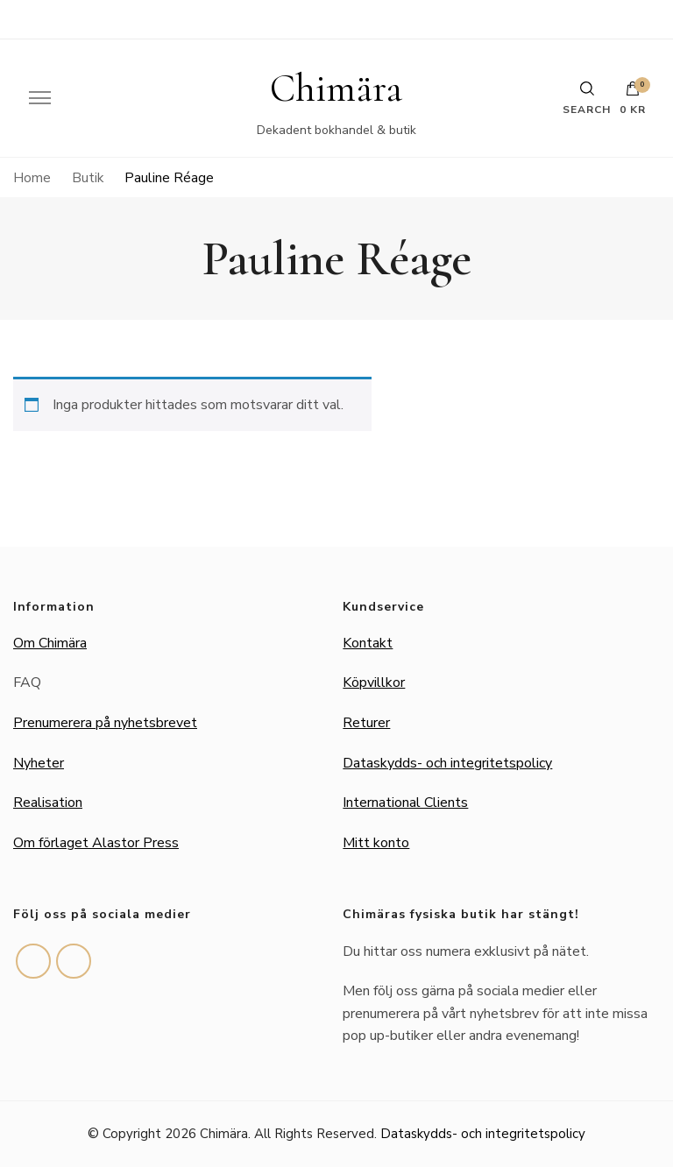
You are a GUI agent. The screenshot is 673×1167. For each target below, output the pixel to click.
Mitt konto (376, 842)
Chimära (336, 88)
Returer (366, 722)
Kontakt (368, 643)
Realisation (47, 802)
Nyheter (38, 763)
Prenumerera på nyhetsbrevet (105, 722)
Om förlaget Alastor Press (96, 842)
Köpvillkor (374, 682)
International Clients (405, 802)
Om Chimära (50, 643)
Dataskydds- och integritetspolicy (447, 763)
